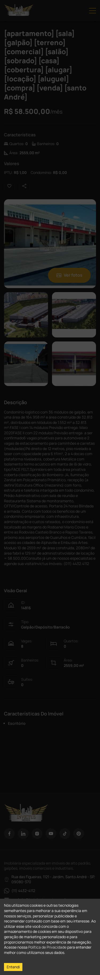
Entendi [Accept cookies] (13, 966)
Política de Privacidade (47, 947)
